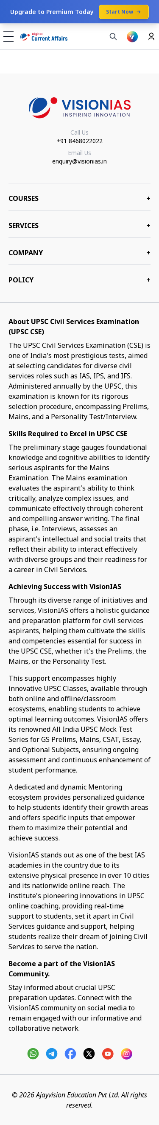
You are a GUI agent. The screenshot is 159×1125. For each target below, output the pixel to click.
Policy (79, 280)
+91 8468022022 (79, 141)
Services (79, 225)
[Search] (113, 36)
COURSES (79, 198)
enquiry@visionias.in (79, 161)
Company (79, 253)
